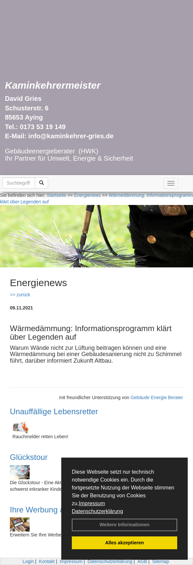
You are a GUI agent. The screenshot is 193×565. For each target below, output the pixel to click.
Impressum (92, 503)
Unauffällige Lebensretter (54, 411)
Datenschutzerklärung (97, 511)
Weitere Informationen (124, 524)
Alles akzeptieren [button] (124, 542)
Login (28, 561)
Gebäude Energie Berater (156, 397)
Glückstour (29, 457)
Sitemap (160, 561)
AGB (142, 561)
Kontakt (46, 561)
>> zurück (20, 294)
